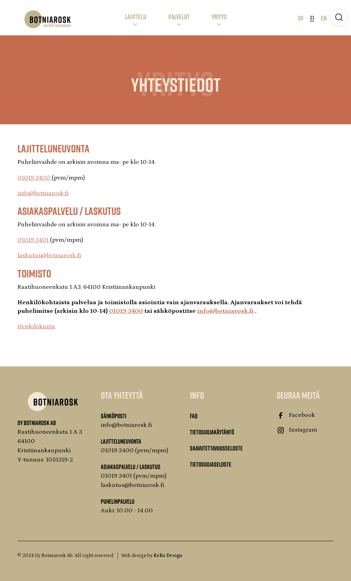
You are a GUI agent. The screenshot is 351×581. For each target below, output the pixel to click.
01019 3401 (33, 240)
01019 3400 (33, 177)
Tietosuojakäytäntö (212, 432)
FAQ (193, 416)
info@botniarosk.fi (43, 193)
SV (300, 18)
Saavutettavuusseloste (216, 448)
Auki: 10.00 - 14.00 (127, 510)
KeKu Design (168, 555)
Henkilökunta (36, 326)
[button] (135, 19)
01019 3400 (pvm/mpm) (134, 450)
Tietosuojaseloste (210, 464)
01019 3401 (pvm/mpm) (134, 475)
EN (324, 18)
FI (312, 18)
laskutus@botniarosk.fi (49, 255)
